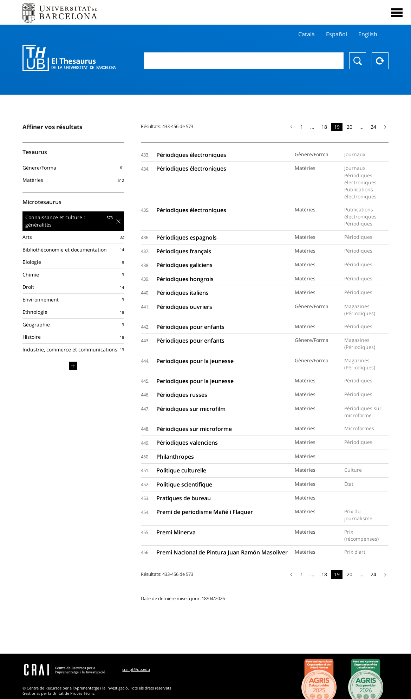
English (367, 34)
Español (336, 34)
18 (324, 126)
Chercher (357, 60)
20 (349, 126)
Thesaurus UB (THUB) (69, 58)
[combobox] (244, 60)
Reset (380, 60)
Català (306, 34)
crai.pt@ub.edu (136, 669)
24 (373, 126)
